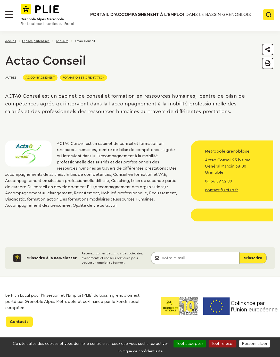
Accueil (10, 41)
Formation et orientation (83, 77)
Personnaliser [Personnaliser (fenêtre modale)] (254, 344)
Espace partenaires (36, 41)
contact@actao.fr (221, 190)
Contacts (19, 322)
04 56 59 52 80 (218, 181)
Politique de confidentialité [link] (140, 351)
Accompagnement (40, 77)
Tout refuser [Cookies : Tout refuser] (222, 344)
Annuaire (62, 41)
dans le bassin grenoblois (170, 14)
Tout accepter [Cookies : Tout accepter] (189, 344)
